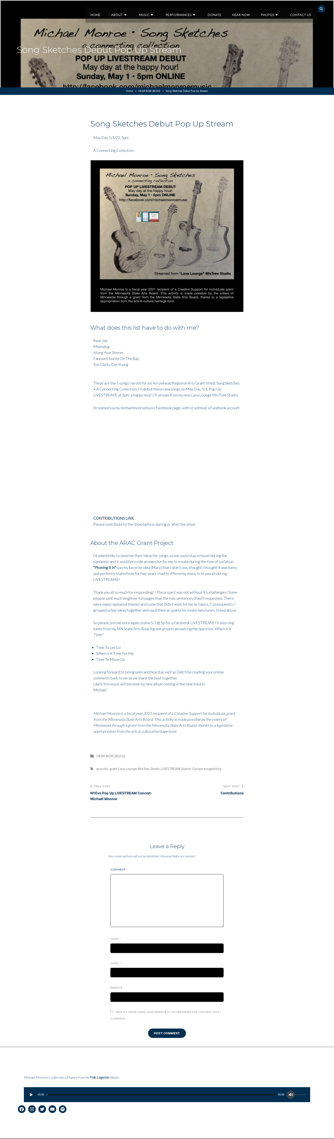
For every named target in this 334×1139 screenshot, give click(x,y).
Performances (188, 9)
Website (116, 988)
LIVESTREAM (170, 769)
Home (113, 9)
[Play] (31, 1095)
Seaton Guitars (192, 769)
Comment (118, 870)
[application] (167, 1095)
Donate (221, 9)
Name (115, 939)
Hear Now (246, 9)
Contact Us (301, 9)
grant (113, 769)
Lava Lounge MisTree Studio (139, 769)
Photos (271, 9)
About (132, 9)
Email (115, 963)
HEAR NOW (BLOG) (149, 91)
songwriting (212, 769)
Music (157, 9)
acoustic (102, 769)
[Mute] (290, 1095)
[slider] (161, 1095)
